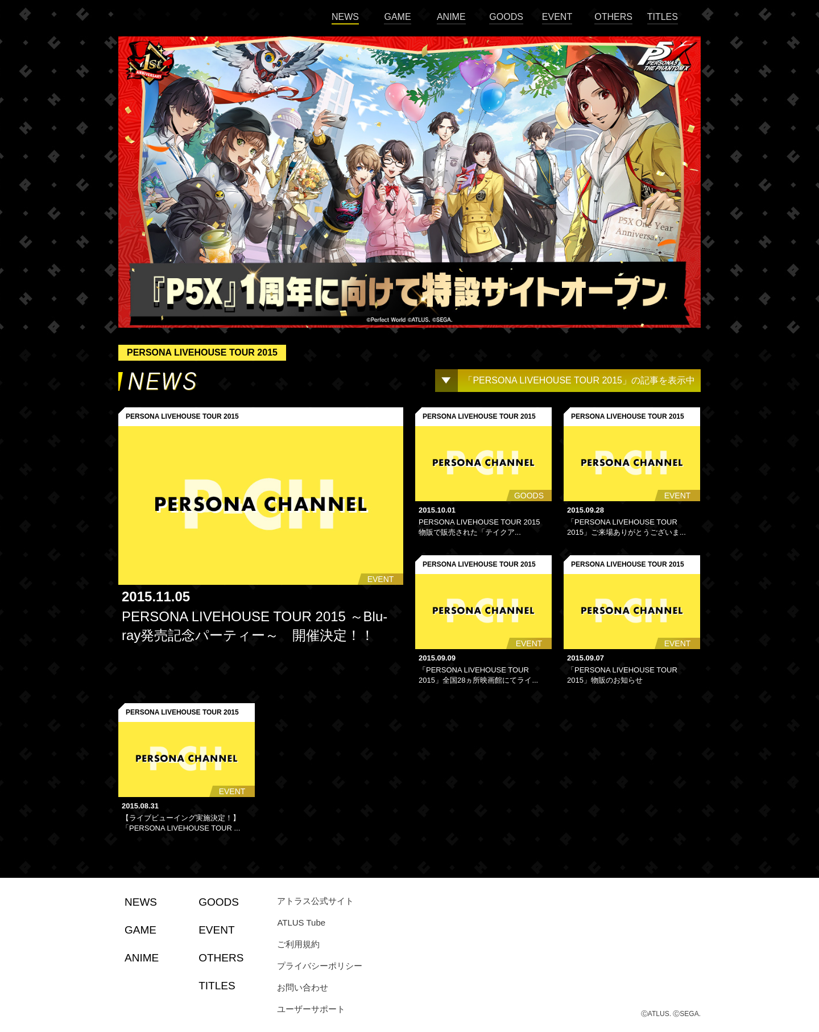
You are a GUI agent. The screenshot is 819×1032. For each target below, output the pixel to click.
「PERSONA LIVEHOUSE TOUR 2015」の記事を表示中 (579, 380)
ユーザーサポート (311, 1009)
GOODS (506, 17)
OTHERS (613, 17)
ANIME (451, 17)
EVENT (557, 17)
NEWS (345, 17)
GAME (397, 17)
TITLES (662, 17)
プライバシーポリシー (319, 966)
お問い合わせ (302, 987)
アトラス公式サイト (315, 901)
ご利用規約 (298, 944)
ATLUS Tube (301, 922)
